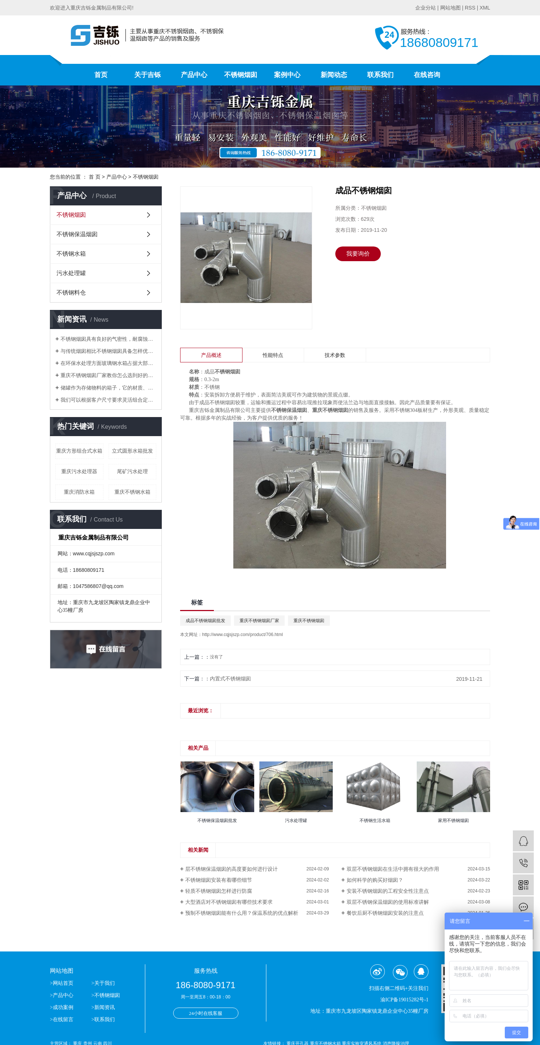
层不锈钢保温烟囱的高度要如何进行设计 (231, 869)
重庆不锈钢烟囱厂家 (259, 620)
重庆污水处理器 (79, 471)
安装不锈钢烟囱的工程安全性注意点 (388, 891)
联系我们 (380, 74)
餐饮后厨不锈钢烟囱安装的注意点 (385, 913)
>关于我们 (103, 983)
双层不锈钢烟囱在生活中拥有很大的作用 (393, 869)
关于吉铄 (147, 74)
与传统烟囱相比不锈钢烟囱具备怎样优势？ (108, 351)
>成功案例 (61, 1007)
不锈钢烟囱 (240, 74)
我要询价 (358, 254)
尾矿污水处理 (132, 471)
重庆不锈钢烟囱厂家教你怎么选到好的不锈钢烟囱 (108, 375)
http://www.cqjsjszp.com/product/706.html (242, 634)
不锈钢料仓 (71, 292)
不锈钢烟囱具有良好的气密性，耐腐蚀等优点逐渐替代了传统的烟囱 (108, 339)
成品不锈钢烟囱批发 (205, 620)
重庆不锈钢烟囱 (308, 620)
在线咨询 (427, 74)
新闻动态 (334, 74)
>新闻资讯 (103, 1007)
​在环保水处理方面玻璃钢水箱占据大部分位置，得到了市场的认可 (108, 363)
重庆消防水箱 (79, 492)
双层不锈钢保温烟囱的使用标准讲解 (388, 902)
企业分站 (425, 8)
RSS (470, 8)
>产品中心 (61, 995)
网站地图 (450, 8)
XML (484, 8)
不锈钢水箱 (71, 254)
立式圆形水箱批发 (132, 451)
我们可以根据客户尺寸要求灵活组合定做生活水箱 (108, 400)
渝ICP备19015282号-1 (404, 999)
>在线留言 (61, 1019)
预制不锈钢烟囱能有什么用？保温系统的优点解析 (241, 913)
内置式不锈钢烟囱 (230, 679)
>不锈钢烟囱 (105, 995)
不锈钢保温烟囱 (77, 234)
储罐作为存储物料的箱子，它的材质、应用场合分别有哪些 (108, 388)
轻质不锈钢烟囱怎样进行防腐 (218, 891)
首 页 (95, 177)
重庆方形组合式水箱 (79, 451)
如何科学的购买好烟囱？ (375, 880)
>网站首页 (62, 983)
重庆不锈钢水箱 (132, 492)
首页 (100, 74)
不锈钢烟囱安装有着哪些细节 (218, 880)
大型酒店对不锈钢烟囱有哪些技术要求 (229, 902)
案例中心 (287, 74)
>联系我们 (103, 1019)
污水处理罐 (71, 273)
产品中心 (194, 74)
